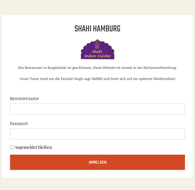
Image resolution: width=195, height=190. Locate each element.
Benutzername (24, 98)
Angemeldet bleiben (33, 147)
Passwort (19, 123)
